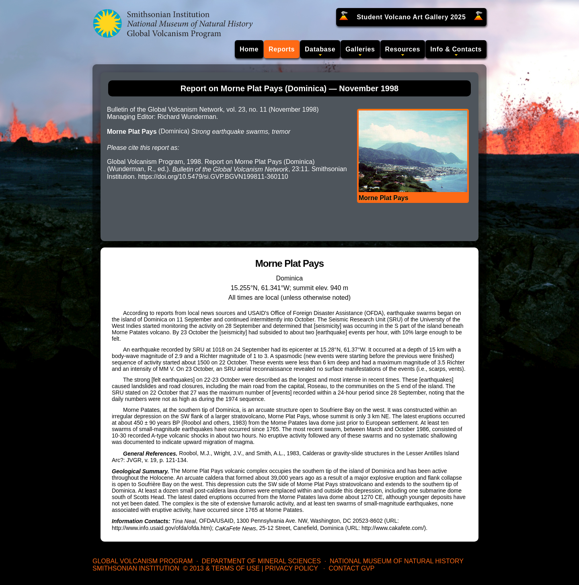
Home (249, 49)
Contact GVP (351, 568)
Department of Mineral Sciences (260, 561)
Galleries (360, 49)
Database (320, 49)
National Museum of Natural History (397, 561)
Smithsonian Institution (135, 568)
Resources (403, 49)
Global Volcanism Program (142, 561)
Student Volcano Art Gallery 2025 (411, 17)
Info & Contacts (456, 49)
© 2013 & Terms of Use (221, 568)
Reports (282, 49)
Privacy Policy (291, 568)
